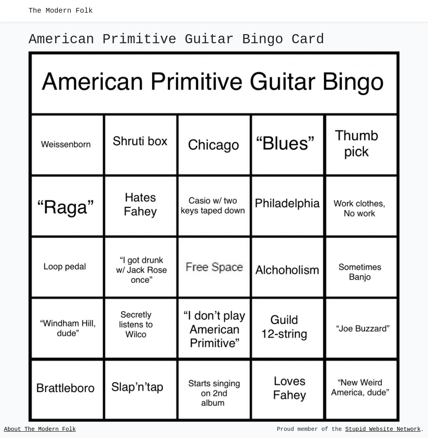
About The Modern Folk (40, 429)
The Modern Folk (61, 10)
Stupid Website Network (382, 429)
